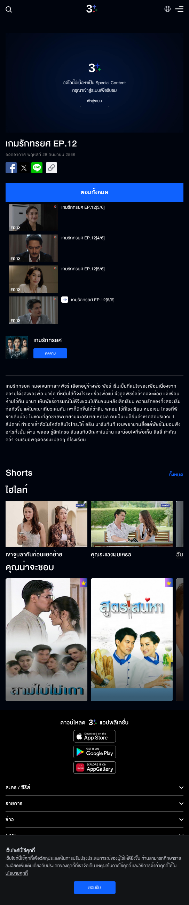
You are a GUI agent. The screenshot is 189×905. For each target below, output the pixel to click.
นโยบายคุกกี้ (17, 873)
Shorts (19, 473)
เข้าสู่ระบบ (94, 101)
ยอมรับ (94, 887)
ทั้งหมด (176, 475)
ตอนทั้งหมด (94, 192)
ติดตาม (50, 353)
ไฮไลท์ (16, 491)
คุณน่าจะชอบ (30, 568)
